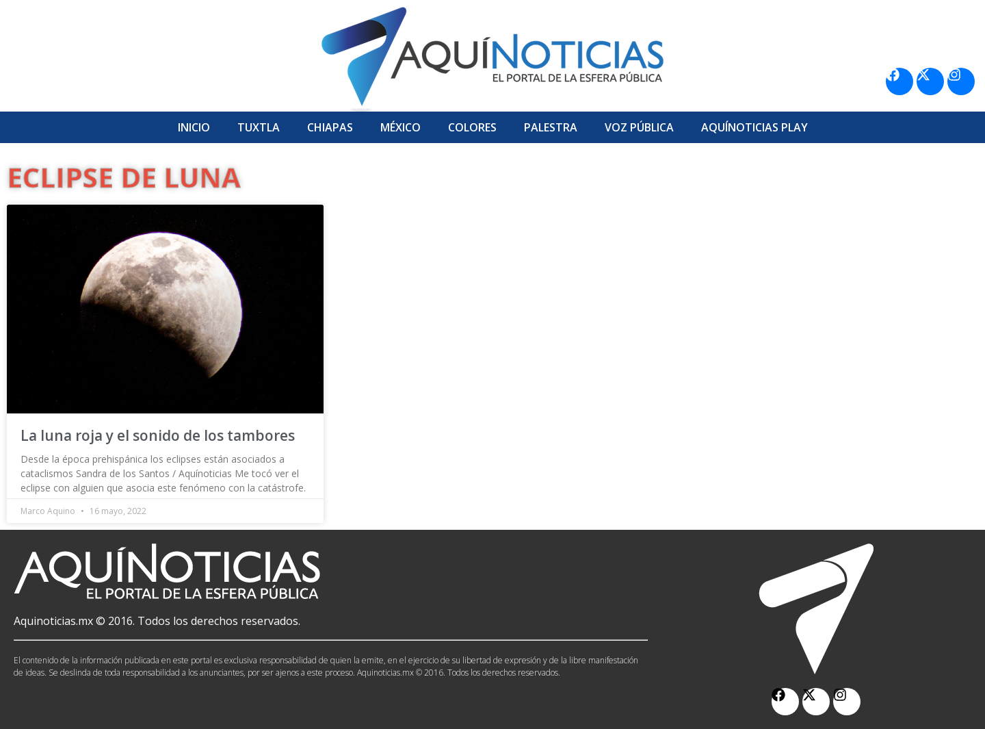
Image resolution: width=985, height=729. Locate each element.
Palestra (550, 127)
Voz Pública (639, 127)
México (400, 127)
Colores (472, 127)
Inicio (194, 127)
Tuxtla (258, 127)
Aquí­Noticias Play (754, 127)
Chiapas (330, 127)
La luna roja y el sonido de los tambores (158, 435)
